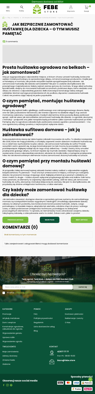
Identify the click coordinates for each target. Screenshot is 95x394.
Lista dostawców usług (44, 326)
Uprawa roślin (8, 337)
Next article (81, 220)
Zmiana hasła (8, 360)
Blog (36, 330)
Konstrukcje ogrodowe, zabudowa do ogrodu (13, 327)
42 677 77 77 (63, 351)
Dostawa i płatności (74, 314)
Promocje (6, 314)
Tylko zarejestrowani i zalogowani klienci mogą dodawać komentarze (36, 243)
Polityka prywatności (43, 318)
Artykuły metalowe (11, 318)
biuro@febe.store (66, 360)
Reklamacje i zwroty (74, 318)
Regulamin (38, 322)
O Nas (67, 322)
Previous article (15, 220)
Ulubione (6, 364)
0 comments (12, 41)
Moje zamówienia (10, 351)
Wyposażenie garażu (12, 333)
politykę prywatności (22, 293)
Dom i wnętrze (9, 322)
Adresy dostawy (9, 355)
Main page (49, 220)
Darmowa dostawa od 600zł (47, 1)
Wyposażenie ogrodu (12, 341)
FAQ (35, 314)
